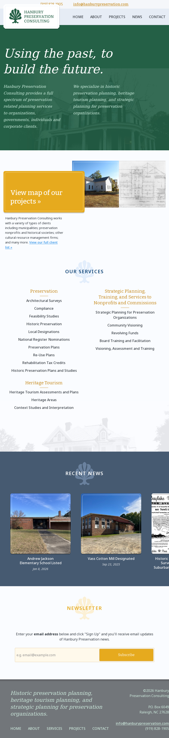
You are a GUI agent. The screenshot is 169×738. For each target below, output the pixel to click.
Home (78, 16)
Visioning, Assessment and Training (125, 348)
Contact (157, 16)
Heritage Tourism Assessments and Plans (44, 392)
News (137, 16)
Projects (117, 16)
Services (54, 728)
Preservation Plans (44, 347)
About (96, 16)
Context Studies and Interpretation (44, 407)
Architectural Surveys (44, 300)
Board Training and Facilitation (125, 340)
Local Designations (43, 331)
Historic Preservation (44, 324)
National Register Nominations (44, 339)
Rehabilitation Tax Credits (43, 362)
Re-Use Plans (44, 355)
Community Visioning (125, 325)
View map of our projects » (36, 196)
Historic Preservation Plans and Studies (44, 370)
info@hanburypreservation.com (101, 4)
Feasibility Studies (44, 316)
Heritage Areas (44, 399)
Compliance (44, 308)
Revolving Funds (125, 333)
